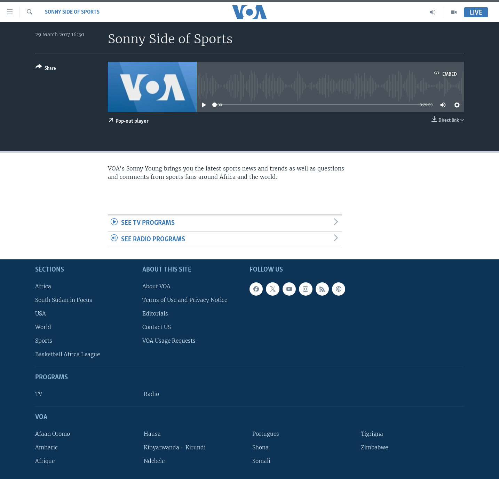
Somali (261, 461)
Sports (43, 340)
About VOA (156, 286)
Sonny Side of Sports (72, 12)
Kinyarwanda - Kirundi (175, 447)
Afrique (45, 461)
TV (38, 394)
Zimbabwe (374, 447)
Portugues (265, 433)
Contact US (156, 327)
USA (40, 313)
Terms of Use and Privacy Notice (184, 299)
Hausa (152, 433)
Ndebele (154, 461)
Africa (43, 286)
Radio (151, 394)
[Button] (45, 69)
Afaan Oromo (52, 433)
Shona (260, 447)
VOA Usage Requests (169, 340)
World (43, 327)
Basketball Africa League (67, 354)
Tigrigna (372, 433)
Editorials (155, 313)
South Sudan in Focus (63, 299)
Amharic (46, 447)
